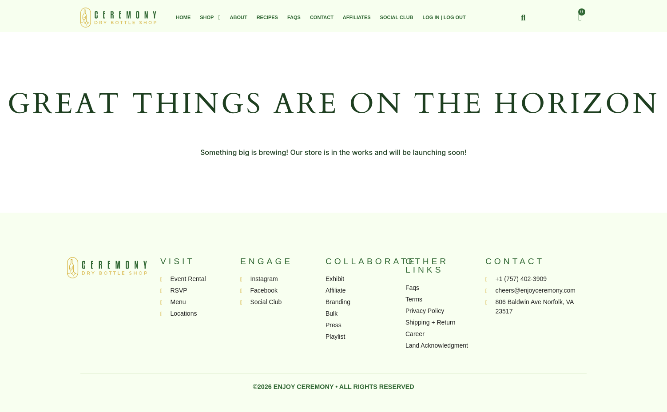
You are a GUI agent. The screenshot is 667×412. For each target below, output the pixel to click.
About (238, 17)
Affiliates (357, 17)
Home (183, 17)
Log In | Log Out (444, 17)
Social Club (396, 17)
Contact (322, 17)
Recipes (267, 17)
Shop (210, 18)
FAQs (294, 17)
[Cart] (580, 17)
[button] (210, 17)
